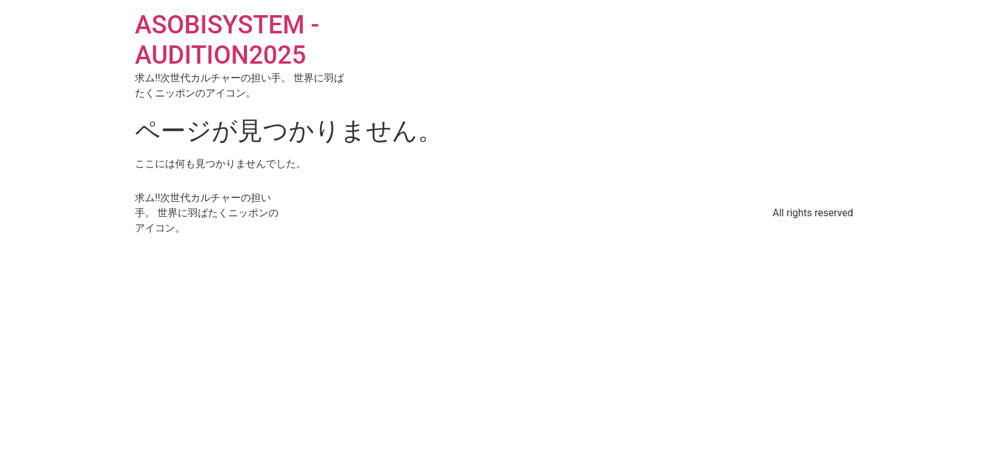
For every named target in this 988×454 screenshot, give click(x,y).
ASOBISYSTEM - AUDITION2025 (227, 40)
